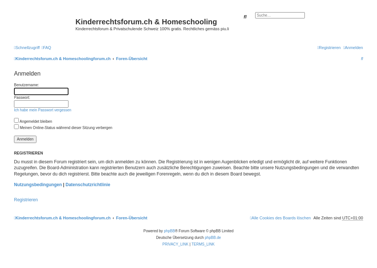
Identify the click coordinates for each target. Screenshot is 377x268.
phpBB (169, 231)
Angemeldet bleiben (33, 121)
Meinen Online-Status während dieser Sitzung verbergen (63, 128)
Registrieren (26, 199)
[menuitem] (46, 47)
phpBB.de (213, 238)
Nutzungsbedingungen (38, 184)
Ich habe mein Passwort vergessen (42, 110)
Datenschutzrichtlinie (88, 184)
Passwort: (22, 97)
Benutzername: (26, 85)
